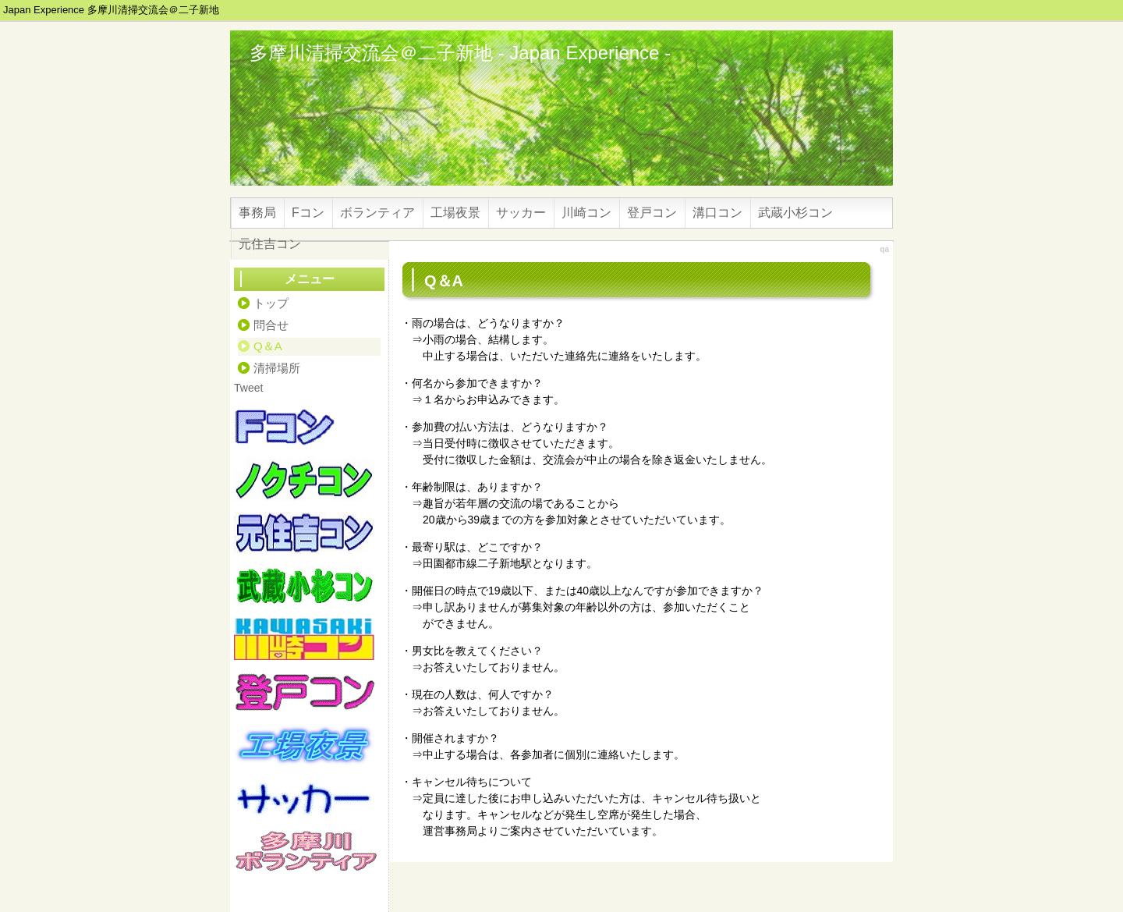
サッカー (521, 212)
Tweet (248, 387)
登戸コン (652, 212)
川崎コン (586, 212)
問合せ (271, 325)
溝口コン (717, 212)
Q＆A (267, 346)
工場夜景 (455, 212)
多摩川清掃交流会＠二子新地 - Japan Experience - (460, 52)
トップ (271, 303)
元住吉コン (270, 243)
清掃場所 (276, 367)
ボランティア (377, 212)
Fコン (308, 212)
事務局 (257, 212)
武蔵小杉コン (795, 212)
